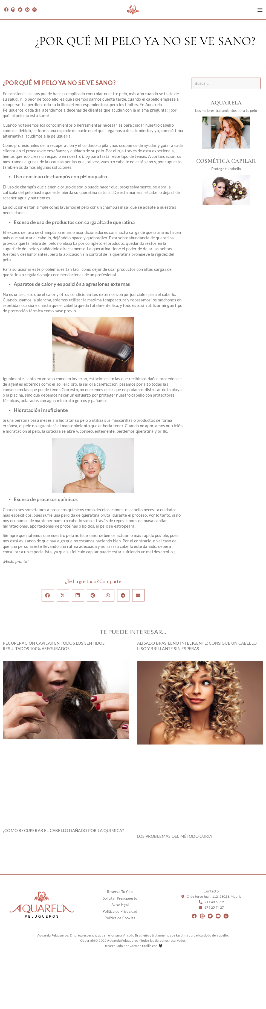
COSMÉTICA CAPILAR (230, 161)
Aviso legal (120, 905)
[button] (48, 595)
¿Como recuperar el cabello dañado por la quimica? (63, 830)
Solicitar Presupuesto (120, 898)
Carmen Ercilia (141, 946)
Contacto (211, 891)
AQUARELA (230, 102)
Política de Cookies (120, 918)
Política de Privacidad (120, 911)
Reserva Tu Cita (120, 891)
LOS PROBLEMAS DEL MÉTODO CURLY (174, 836)
